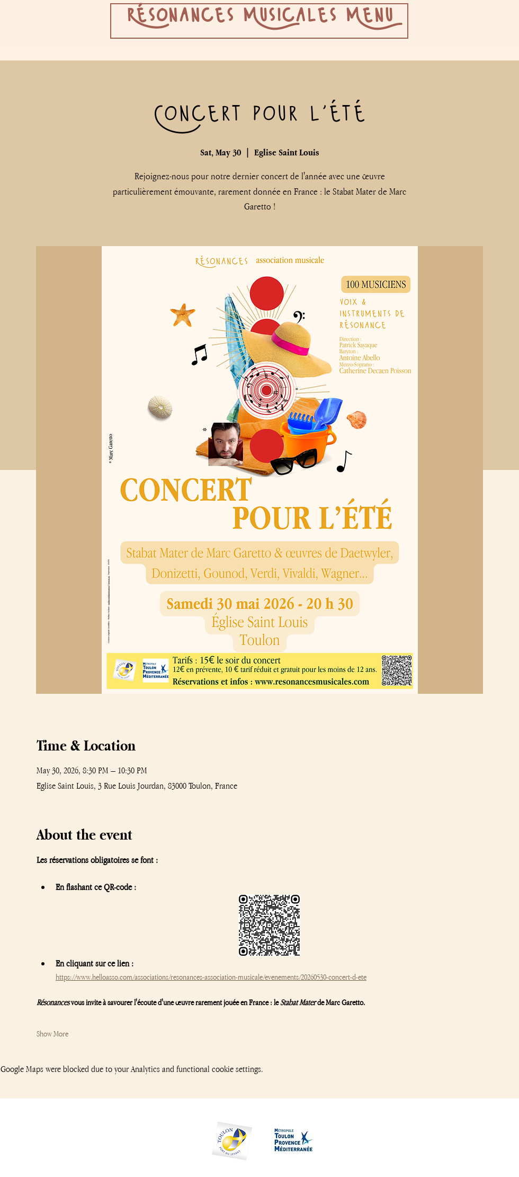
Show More (52, 1033)
